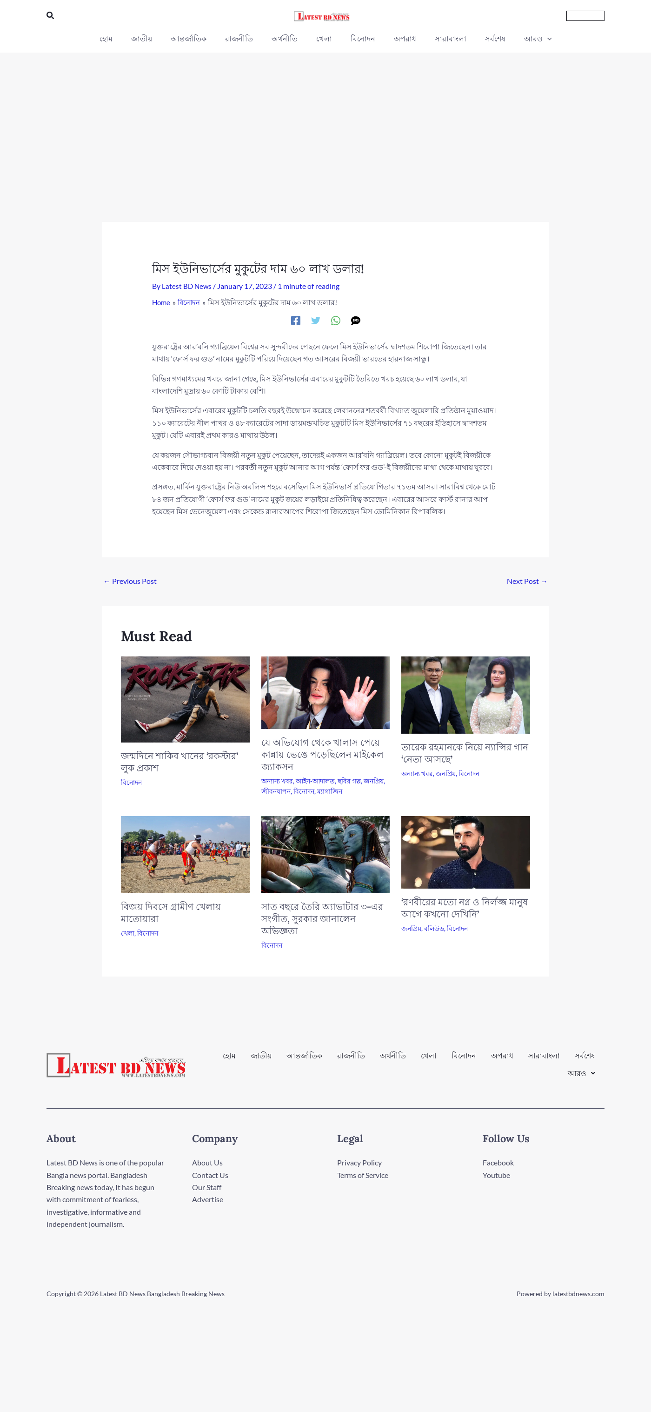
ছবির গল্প (349, 780)
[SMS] (355, 320)
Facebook (498, 1162)
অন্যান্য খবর (277, 780)
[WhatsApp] (335, 320)
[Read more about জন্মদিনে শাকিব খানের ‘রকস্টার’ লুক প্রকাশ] (185, 698)
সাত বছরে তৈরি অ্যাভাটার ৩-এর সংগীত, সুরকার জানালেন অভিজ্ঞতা (322, 918)
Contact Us (210, 1174)
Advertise (207, 1199)
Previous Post (130, 580)
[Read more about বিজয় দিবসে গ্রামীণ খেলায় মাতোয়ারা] (185, 853)
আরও (581, 1068)
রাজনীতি (351, 1060)
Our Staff (206, 1186)
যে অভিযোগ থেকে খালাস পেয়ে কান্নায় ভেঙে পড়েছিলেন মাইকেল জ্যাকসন (322, 754)
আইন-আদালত (315, 780)
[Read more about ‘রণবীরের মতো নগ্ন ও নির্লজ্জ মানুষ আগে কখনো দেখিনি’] (465, 850)
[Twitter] (315, 320)
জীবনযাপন (276, 791)
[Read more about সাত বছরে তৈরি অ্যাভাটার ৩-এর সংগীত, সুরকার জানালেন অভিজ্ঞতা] (325, 853)
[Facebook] (295, 320)
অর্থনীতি (393, 1060)
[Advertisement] (325, 122)
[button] (50, 15)
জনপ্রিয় (374, 780)
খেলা (127, 933)
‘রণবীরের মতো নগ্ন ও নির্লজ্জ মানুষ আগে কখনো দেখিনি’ (464, 907)
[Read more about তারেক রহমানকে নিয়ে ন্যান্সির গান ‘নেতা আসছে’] (465, 693)
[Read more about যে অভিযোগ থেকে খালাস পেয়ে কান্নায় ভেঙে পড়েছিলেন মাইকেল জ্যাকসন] (325, 691)
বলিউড (434, 928)
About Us (207, 1162)
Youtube (496, 1174)
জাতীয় (261, 1060)
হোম (229, 1060)
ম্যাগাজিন (329, 791)
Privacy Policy (359, 1162)
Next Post (527, 580)
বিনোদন (131, 782)
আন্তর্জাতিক (304, 1060)
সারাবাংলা (544, 1060)
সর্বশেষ (585, 1060)
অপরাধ (502, 1060)
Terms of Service (362, 1174)
